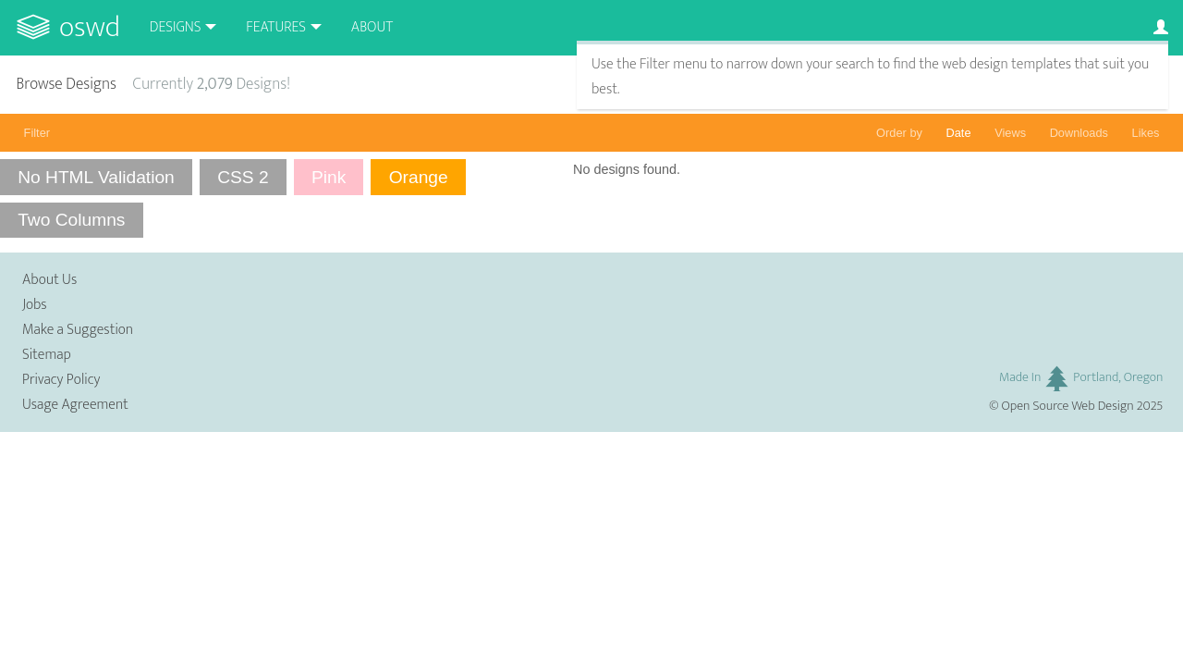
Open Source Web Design (1068, 406)
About (372, 27)
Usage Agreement (75, 404)
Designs (175, 27)
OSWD (89, 27)
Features (276, 27)
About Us (49, 279)
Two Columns (71, 219)
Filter (37, 133)
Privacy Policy (61, 379)
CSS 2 (242, 177)
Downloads (1079, 133)
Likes (1146, 133)
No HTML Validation (96, 177)
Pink (328, 177)
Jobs (34, 304)
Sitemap (46, 354)
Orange (418, 177)
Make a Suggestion (77, 329)
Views (1010, 133)
